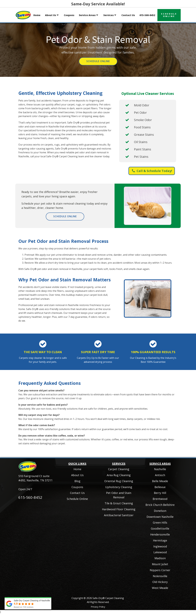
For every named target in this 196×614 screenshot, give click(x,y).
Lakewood (160, 552)
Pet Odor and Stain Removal (118, 495)
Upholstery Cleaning (118, 487)
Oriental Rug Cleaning (118, 481)
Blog (77, 481)
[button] (151, 171)
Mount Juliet (160, 564)
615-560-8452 (147, 15)
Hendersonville (160, 534)
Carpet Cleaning (118, 469)
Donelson (160, 511)
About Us (52, 15)
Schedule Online (98, 61)
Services (110, 15)
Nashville (160, 469)
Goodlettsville (160, 528)
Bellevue (160, 487)
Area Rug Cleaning (119, 475)
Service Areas (89, 15)
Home (36, 15)
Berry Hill (160, 493)
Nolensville (160, 576)
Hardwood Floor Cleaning (118, 509)
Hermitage (160, 540)
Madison (160, 558)
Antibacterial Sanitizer (119, 515)
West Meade (160, 588)
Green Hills (160, 522)
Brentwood (160, 499)
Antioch (160, 475)
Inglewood (160, 546)
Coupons (69, 15)
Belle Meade (160, 481)
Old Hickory (160, 582)
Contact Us (128, 15)
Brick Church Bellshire (160, 505)
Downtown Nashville (160, 517)
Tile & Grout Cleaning (119, 503)
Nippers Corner (160, 570)
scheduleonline (169, 15)
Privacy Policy (98, 606)
